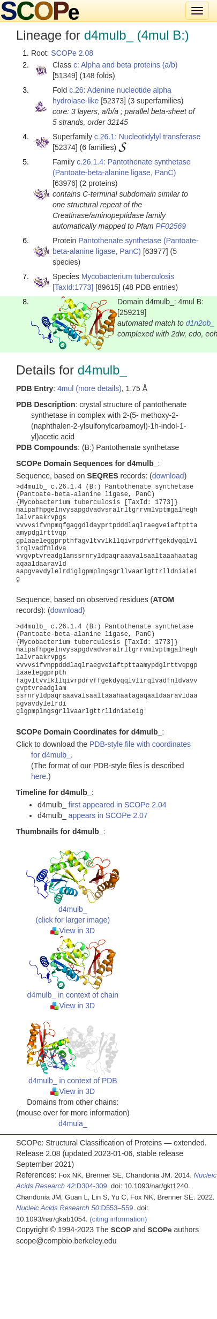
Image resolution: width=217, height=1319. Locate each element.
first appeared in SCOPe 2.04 (118, 804)
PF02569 (170, 226)
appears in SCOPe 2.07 (108, 815)
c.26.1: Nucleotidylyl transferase (147, 136)
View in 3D (72, 930)
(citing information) (118, 1219)
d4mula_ (72, 1123)
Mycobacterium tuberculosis (128, 276)
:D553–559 (74, 1208)
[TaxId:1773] (73, 287)
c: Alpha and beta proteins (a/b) (125, 65)
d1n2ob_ (200, 323)
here (38, 776)
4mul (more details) (89, 388)
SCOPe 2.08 (72, 53)
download (168, 475)
